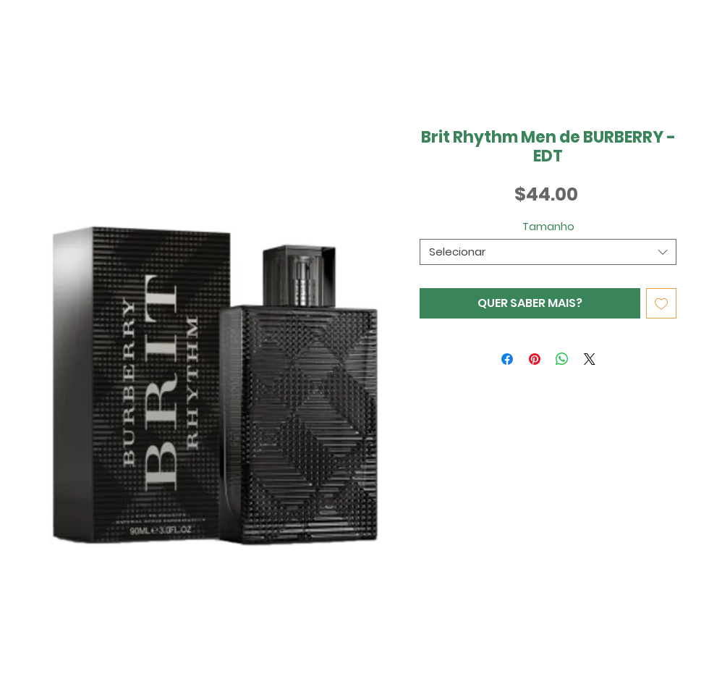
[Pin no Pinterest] (534, 359)
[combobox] (548, 252)
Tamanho (548, 226)
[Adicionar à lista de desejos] (661, 303)
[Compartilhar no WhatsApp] (562, 359)
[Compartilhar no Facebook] (507, 359)
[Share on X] (589, 359)
